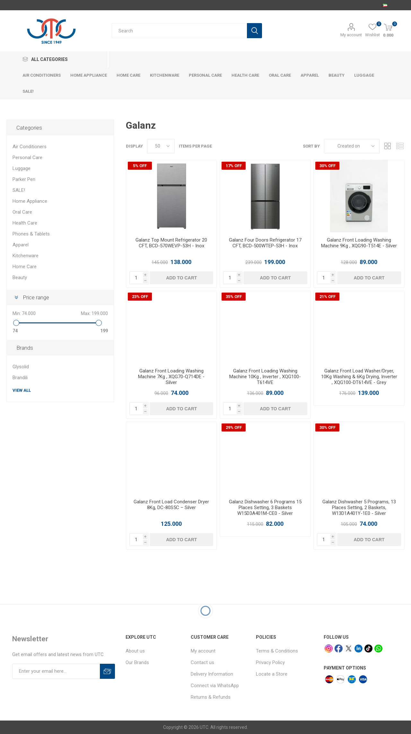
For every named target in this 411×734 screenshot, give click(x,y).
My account (351, 34)
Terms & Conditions (277, 651)
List (400, 146)
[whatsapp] (378, 648)
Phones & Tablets (31, 234)
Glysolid (21, 367)
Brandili (20, 377)
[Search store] (179, 30)
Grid (387, 146)
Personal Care (27, 157)
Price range (36, 297)
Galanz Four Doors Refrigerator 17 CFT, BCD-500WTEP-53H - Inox (265, 243)
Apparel (21, 245)
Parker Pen (24, 179)
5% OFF (140, 165)
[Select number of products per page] (161, 146)
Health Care (25, 223)
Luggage (22, 168)
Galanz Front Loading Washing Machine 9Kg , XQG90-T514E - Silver (359, 243)
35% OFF (234, 296)
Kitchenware (26, 256)
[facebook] (339, 648)
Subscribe (107, 671)
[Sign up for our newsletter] (56, 671)
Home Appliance (30, 201)
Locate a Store (271, 674)
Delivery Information (212, 674)
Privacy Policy (270, 662)
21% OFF (327, 296)
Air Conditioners (30, 146)
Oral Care (22, 212)
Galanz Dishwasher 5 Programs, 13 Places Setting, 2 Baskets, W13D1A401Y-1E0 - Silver (359, 507)
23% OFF (140, 296)
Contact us (202, 662)
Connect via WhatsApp (215, 685)
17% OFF (234, 165)
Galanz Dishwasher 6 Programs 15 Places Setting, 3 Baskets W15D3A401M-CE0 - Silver (265, 507)
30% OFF (327, 165)
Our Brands (137, 662)
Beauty (20, 277)
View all (22, 390)
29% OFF (234, 427)
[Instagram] (329, 648)
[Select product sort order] (352, 146)
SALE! (19, 190)
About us (135, 651)
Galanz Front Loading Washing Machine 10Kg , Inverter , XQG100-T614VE (265, 376)
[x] (349, 648)
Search (254, 30)
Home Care (25, 266)
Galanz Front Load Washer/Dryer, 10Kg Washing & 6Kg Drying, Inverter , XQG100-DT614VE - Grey (359, 376)
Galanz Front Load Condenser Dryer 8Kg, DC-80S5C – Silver (171, 504)
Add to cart (181, 277)
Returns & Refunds (211, 697)
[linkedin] (358, 648)
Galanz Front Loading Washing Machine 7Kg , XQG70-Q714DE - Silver (171, 376)
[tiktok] (368, 648)
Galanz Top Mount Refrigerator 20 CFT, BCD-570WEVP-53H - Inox (171, 243)
